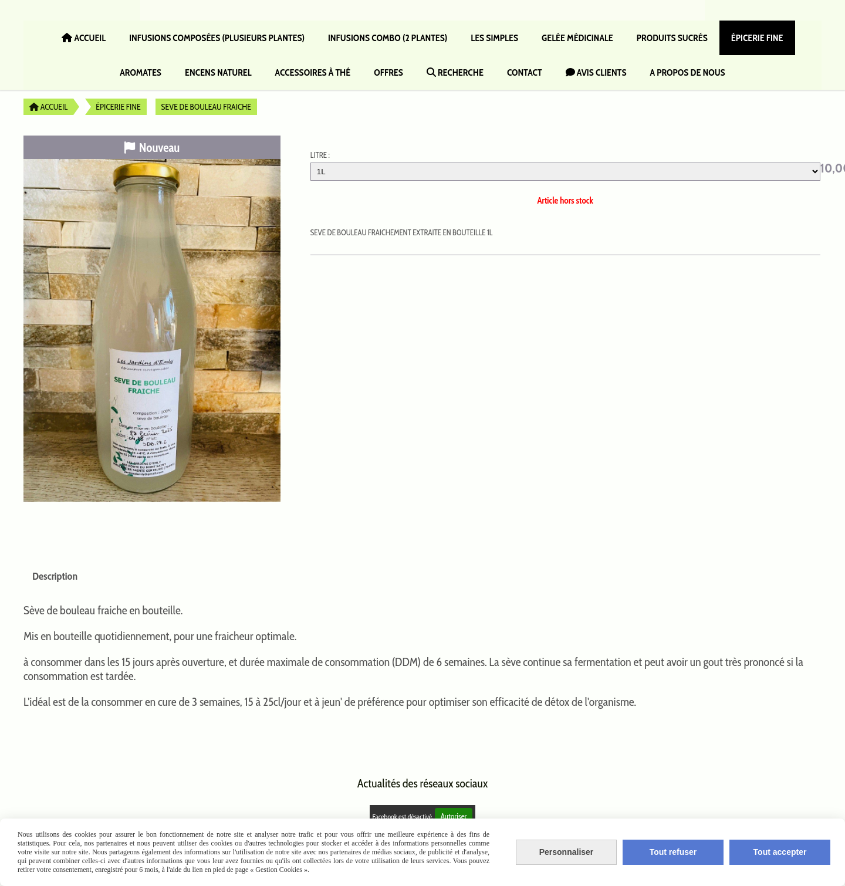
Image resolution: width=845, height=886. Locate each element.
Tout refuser (673, 852)
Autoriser (454, 816)
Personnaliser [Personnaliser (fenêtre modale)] (566, 852)
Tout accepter (780, 852)
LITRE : (320, 155)
